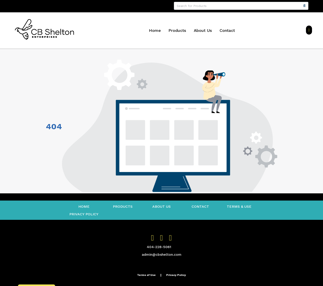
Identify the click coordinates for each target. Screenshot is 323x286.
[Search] (304, 6)
